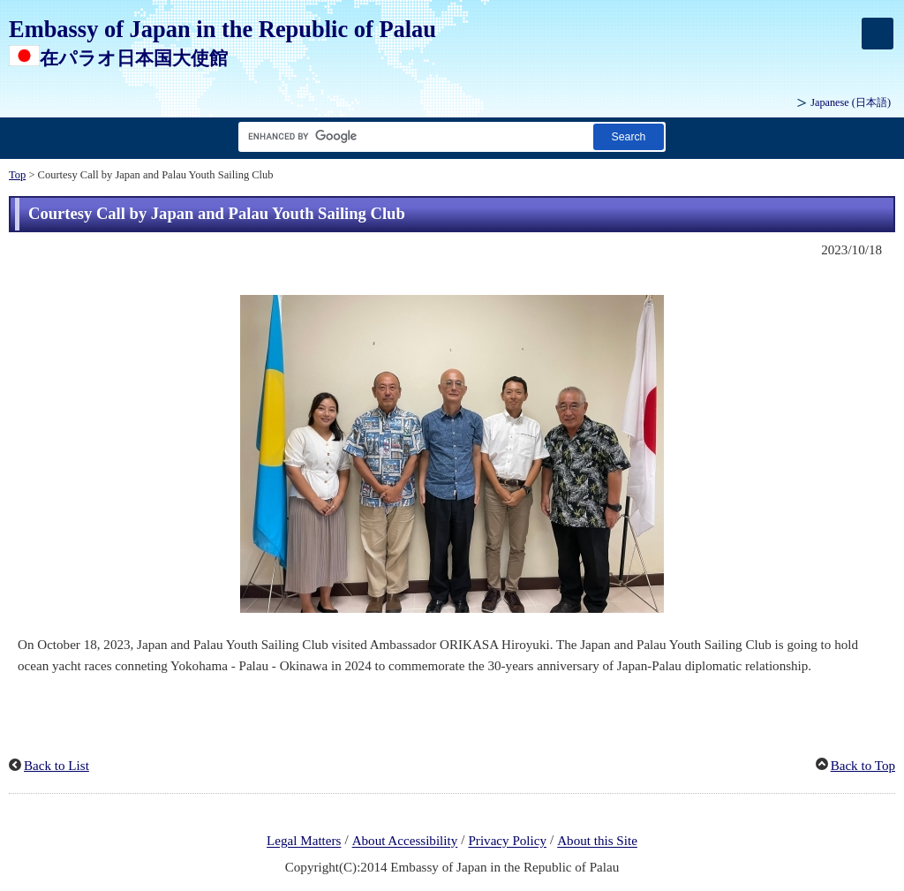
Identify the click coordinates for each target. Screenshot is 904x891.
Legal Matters (304, 841)
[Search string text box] (412, 136)
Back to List (56, 766)
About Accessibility (405, 841)
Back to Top (863, 766)
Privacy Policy (507, 841)
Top (17, 175)
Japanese (850, 102)
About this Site (597, 841)
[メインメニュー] (877, 33)
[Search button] (628, 136)
